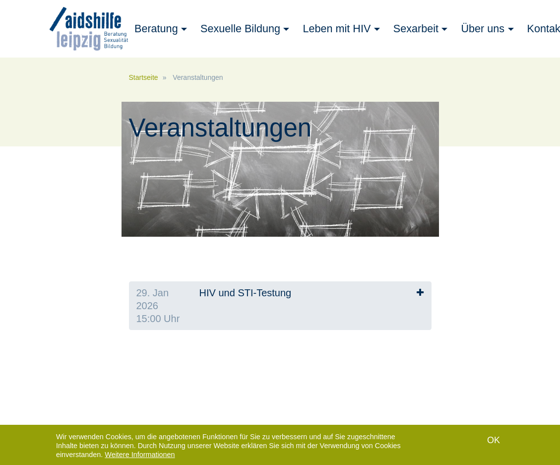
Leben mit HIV (337, 28)
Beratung (156, 28)
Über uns (482, 28)
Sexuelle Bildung (240, 28)
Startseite (143, 77)
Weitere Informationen (140, 455)
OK (493, 441)
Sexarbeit (415, 28)
